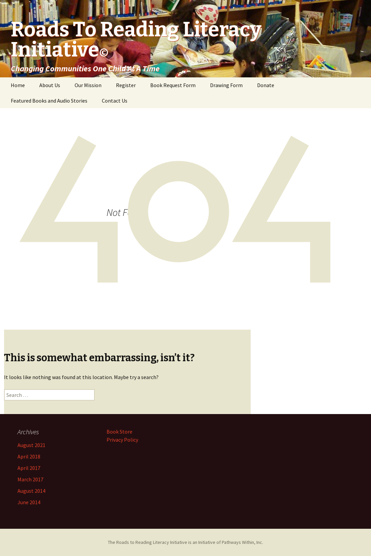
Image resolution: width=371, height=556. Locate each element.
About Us (49, 85)
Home (18, 85)
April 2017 (28, 468)
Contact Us (114, 100)
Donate (265, 85)
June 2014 (28, 502)
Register (126, 85)
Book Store (119, 431)
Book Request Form (173, 85)
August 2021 (31, 445)
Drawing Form (226, 85)
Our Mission (88, 85)
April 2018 (28, 456)
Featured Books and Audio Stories (49, 100)
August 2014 (31, 490)
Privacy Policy (122, 439)
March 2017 (30, 479)
